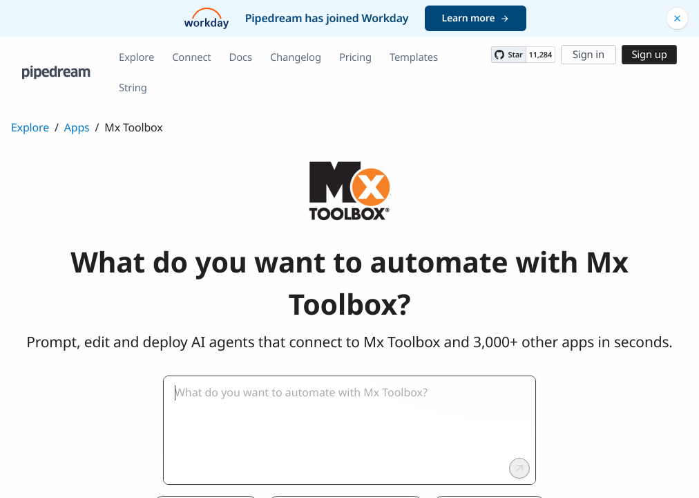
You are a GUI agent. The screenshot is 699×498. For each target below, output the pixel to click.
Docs (240, 57)
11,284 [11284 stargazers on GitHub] (540, 55)
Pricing (355, 57)
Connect (191, 57)
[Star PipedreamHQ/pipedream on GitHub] (508, 54)
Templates (414, 57)
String (133, 88)
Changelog (295, 57)
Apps (77, 127)
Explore (136, 57)
